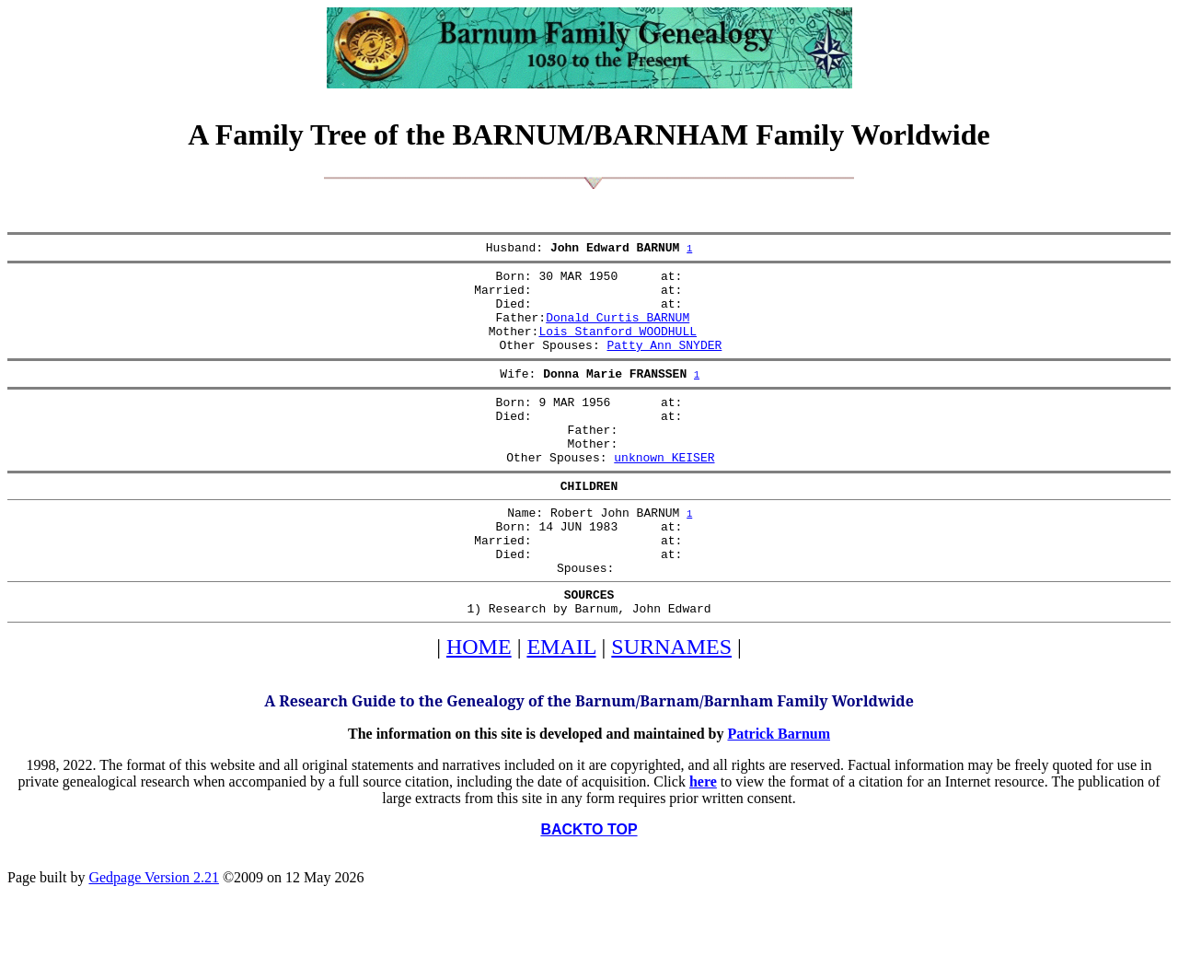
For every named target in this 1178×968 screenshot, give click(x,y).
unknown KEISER (664, 492)
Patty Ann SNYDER (664, 364)
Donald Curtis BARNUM (617, 330)
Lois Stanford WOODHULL (617, 347)
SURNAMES (671, 705)
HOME (479, 705)
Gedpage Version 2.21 (153, 935)
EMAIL (560, 705)
